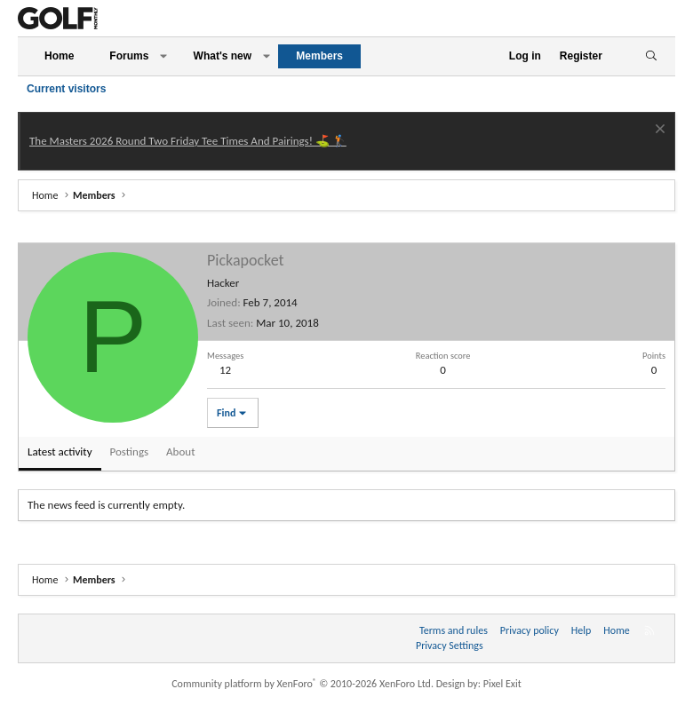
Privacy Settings (449, 645)
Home (59, 56)
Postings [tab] (129, 451)
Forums (128, 56)
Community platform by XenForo (302, 683)
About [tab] (180, 451)
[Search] (650, 56)
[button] (163, 56)
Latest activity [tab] (60, 451)
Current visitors (66, 89)
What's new (223, 56)
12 (225, 369)
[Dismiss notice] (657, 131)
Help (581, 630)
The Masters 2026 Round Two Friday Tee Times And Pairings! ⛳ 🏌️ (187, 140)
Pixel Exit (502, 683)
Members (319, 56)
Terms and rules (453, 630)
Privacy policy (529, 630)
